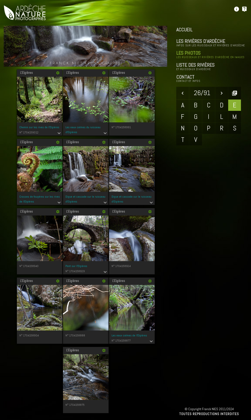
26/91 (202, 93)
